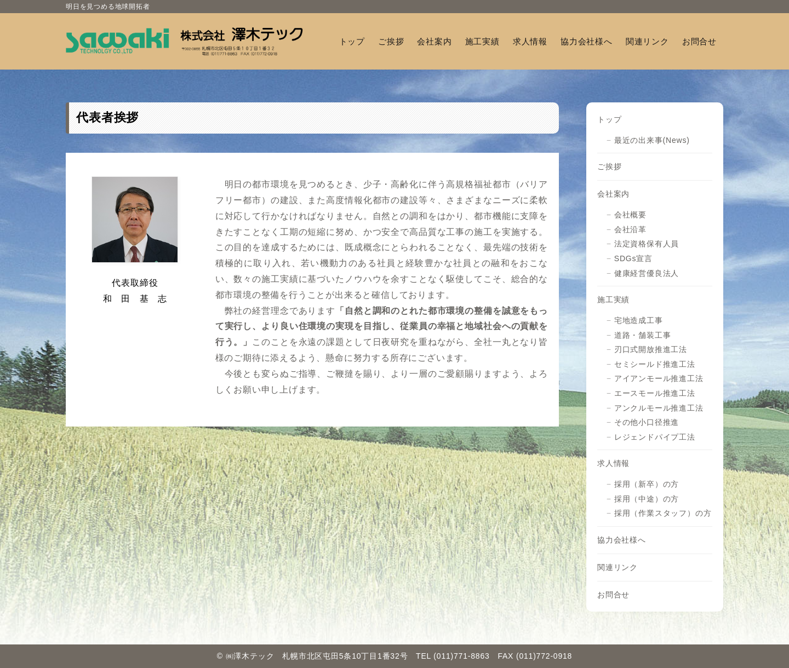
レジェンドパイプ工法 (654, 437)
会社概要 (630, 214)
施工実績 (613, 299)
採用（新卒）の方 (646, 484)
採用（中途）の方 (646, 498)
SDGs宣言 (633, 258)
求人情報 (613, 463)
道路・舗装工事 (642, 335)
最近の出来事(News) (652, 140)
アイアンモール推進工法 (659, 378)
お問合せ (613, 594)
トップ (609, 119)
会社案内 (613, 193)
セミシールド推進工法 (654, 364)
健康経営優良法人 (646, 273)
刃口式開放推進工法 (650, 349)
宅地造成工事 (638, 320)
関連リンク (617, 567)
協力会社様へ (621, 539)
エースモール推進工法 (654, 393)
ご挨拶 (609, 166)
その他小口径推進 (646, 422)
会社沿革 (630, 229)
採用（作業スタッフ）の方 (663, 513)
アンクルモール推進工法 (659, 408)
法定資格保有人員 (646, 243)
